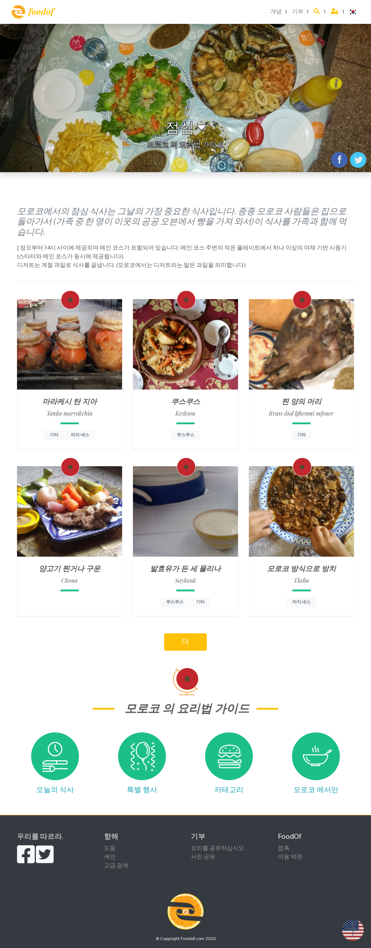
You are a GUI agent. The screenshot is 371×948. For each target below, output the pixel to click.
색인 (110, 857)
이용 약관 (290, 857)
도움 (110, 848)
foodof (32, 12)
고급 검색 (116, 866)
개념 (276, 12)
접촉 (283, 848)
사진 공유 (203, 857)
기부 (298, 12)
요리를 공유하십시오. (218, 848)
